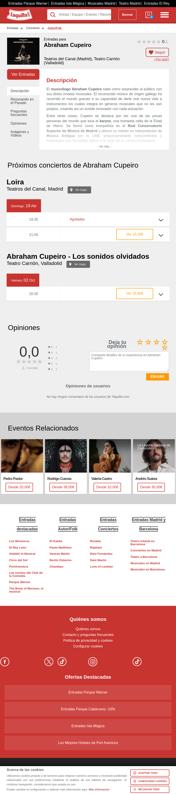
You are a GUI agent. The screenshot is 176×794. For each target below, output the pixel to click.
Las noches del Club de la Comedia (26, 574)
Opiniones (19, 123)
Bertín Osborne (61, 560)
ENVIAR (157, 377)
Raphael (96, 547)
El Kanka (56, 541)
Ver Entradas (23, 74)
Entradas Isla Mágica (67, 3)
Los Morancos (19, 541)
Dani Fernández (101, 553)
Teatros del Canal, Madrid (35, 189)
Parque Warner (19, 582)
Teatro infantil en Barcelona (143, 542)
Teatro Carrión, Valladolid (34, 263)
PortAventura (18, 566)
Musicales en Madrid (145, 563)
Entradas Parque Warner (27, 3)
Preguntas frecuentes (19, 113)
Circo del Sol (18, 560)
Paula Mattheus (61, 547)
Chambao (56, 566)
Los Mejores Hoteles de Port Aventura (88, 743)
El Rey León (17, 547)
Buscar (127, 14)
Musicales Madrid (101, 3)
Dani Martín (98, 560)
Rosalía (95, 541)
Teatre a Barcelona (144, 556)
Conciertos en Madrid (146, 550)
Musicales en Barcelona (148, 569)
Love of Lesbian (101, 566)
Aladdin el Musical (22, 553)
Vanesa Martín (60, 553)
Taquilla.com (16, 11)
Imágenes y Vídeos (20, 133)
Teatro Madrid (130, 3)
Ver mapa (81, 189)
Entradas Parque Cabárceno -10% (88, 709)
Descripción (20, 91)
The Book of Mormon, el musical (26, 590)
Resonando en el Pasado (22, 101)
